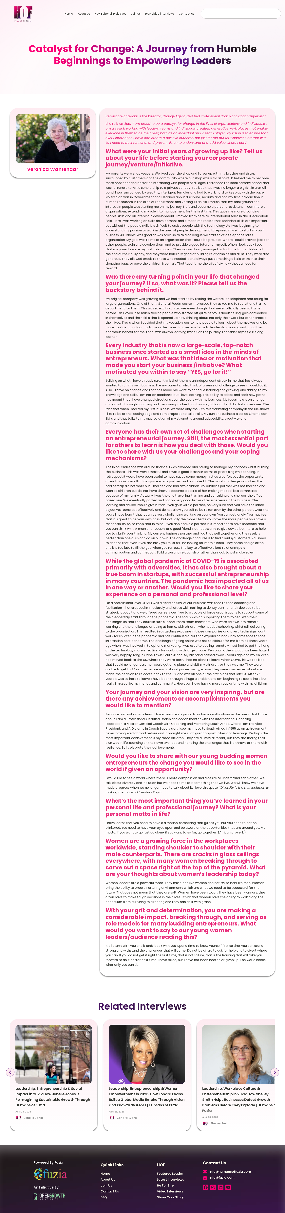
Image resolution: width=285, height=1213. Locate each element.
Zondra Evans (127, 1118)
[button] (8, 1072)
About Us (84, 14)
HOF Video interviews (159, 14)
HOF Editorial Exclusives (110, 14)
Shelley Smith (220, 1123)
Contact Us (186, 14)
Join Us (136, 14)
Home (69, 14)
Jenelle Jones (34, 1118)
